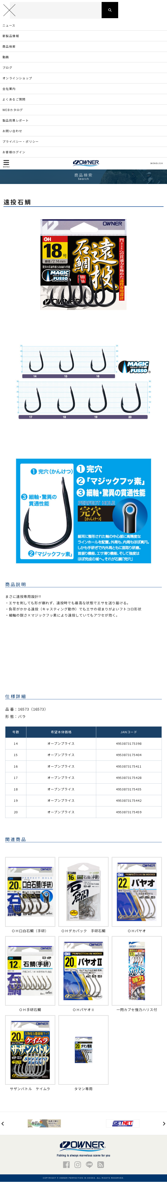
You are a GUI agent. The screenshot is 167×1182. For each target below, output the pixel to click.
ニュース (9, 26)
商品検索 (9, 47)
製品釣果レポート (15, 121)
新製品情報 (10, 36)
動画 (5, 57)
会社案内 (9, 89)
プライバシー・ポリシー (20, 142)
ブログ (7, 68)
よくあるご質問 (14, 100)
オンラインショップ (17, 78)
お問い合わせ (12, 131)
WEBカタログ (12, 110)
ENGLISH (156, 163)
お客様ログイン (14, 152)
